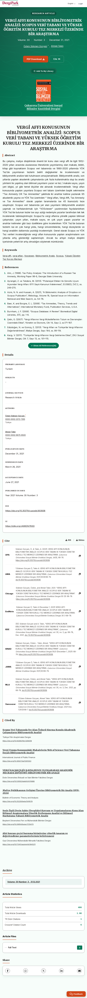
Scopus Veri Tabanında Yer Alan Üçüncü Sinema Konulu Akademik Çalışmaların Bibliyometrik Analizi (39, 731)
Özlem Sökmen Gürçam (35, 46)
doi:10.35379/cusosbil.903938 (28, 580)
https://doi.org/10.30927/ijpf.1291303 (17, 761)
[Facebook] (7, 970)
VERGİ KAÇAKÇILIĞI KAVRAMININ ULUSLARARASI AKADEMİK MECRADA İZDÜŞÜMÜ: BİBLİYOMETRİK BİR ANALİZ (38, 771)
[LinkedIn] (61, 970)
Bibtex (80, 540)
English (71, 3)
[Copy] (80, 556)
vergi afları (18, 256)
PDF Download (36, 59)
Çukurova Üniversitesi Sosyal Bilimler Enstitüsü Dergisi (43, 107)
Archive (7, 870)
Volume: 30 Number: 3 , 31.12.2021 (23, 882)
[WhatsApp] (25, 970)
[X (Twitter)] (43, 970)
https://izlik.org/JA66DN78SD (20, 526)
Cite (56, 59)
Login (80, 4)
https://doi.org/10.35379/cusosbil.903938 (25, 510)
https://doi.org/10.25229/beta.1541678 (18, 801)
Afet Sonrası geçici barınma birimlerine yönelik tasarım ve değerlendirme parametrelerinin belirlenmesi (35, 834)
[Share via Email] (79, 970)
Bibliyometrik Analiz (45, 256)
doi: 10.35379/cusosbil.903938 (37, 635)
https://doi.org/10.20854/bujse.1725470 (18, 824)
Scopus (60, 256)
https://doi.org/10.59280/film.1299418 (17, 741)
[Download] (79, 948)
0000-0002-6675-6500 (15, 435)
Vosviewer (29, 256)
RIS (68, 540)
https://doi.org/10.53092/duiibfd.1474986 (19, 781)
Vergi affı (7, 256)
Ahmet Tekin (57, 46)
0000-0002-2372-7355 (15, 419)
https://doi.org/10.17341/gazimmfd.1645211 (19, 844)
